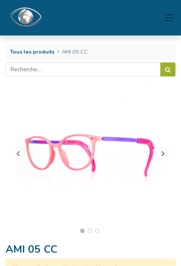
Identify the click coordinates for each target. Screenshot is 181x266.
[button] (18, 153)
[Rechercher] (167, 69)
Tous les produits (32, 51)
